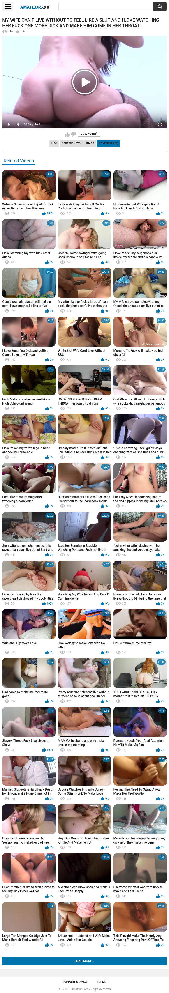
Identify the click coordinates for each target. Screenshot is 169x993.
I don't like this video (73, 134)
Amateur (34, 7)
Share (90, 143)
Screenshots (71, 143)
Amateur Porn (80, 989)
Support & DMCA (75, 982)
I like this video (67, 134)
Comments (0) (108, 143)
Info (54, 143)
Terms (101, 982)
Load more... (84, 961)
